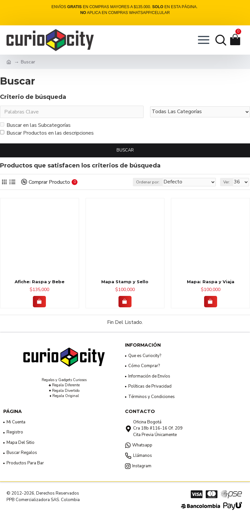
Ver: (226, 182)
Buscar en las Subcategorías (35, 125)
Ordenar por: (148, 182)
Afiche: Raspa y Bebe (39, 281)
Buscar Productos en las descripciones (47, 133)
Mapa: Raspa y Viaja (210, 281)
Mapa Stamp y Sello (124, 281)
